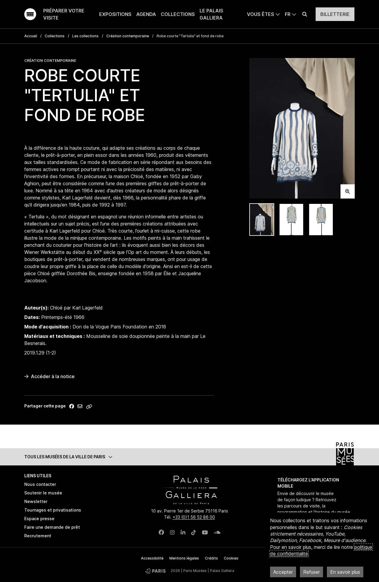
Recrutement (37, 535)
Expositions (115, 14)
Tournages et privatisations (52, 509)
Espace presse (39, 518)
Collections (178, 14)
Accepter (283, 572)
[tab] (261, 219)
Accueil (30, 36)
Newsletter (35, 501)
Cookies (231, 558)
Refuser (311, 572)
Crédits (211, 558)
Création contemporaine (127, 36)
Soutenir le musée (43, 492)
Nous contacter (40, 484)
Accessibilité (152, 558)
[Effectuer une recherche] (305, 14)
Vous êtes (260, 14)
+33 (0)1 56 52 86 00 (194, 517)
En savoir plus (345, 572)
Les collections (85, 36)
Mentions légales (184, 558)
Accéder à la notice (49, 376)
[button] (189, 456)
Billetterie (335, 14)
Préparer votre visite (63, 14)
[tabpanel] (302, 128)
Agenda (146, 14)
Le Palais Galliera (211, 14)
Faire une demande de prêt (52, 527)
